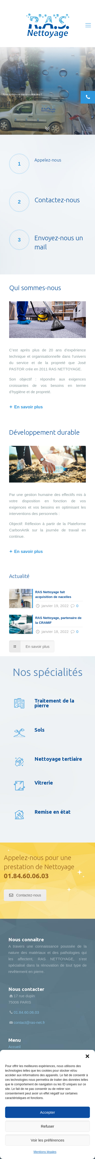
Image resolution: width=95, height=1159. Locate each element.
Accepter (47, 1112)
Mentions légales (44, 1152)
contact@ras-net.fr (29, 1022)
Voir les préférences (47, 1140)
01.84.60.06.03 (26, 876)
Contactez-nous (25, 895)
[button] (87, 1056)
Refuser (47, 1126)
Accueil (14, 1047)
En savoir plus (28, 407)
